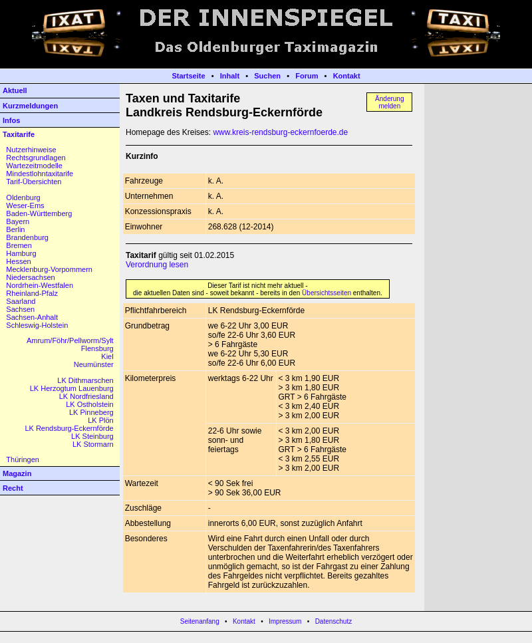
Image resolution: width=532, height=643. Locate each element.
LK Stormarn (93, 444)
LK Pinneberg (91, 412)
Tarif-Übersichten (33, 182)
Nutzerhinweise (31, 150)
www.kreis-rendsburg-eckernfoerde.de (280, 132)
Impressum (285, 621)
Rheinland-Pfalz (32, 293)
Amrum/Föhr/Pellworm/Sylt (70, 340)
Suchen (267, 76)
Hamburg (21, 253)
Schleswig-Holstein (37, 325)
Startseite (188, 76)
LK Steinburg (92, 436)
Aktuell (15, 90)
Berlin (15, 229)
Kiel (107, 356)
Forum (306, 76)
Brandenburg (27, 237)
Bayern (17, 221)
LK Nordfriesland (86, 396)
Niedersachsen (30, 277)
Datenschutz (333, 621)
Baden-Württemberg (39, 213)
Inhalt (229, 76)
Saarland (20, 301)
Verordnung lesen (157, 264)
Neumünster (94, 364)
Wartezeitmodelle (34, 166)
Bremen (19, 245)
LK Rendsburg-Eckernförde (69, 428)
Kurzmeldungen (30, 106)
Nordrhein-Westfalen (39, 285)
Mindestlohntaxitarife (39, 174)
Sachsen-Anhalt (32, 317)
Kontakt (346, 76)
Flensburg (97, 348)
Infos (11, 120)
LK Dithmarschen (85, 380)
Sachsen (20, 309)
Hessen (18, 261)
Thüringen (22, 459)
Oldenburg (23, 197)
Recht (13, 488)
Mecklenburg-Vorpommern (49, 269)
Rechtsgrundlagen (35, 158)
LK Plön (101, 420)
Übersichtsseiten (326, 293)
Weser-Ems (25, 205)
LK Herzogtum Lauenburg (72, 388)
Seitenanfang (199, 621)
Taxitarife (19, 134)
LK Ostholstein (90, 404)
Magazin (17, 473)
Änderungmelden (389, 102)
